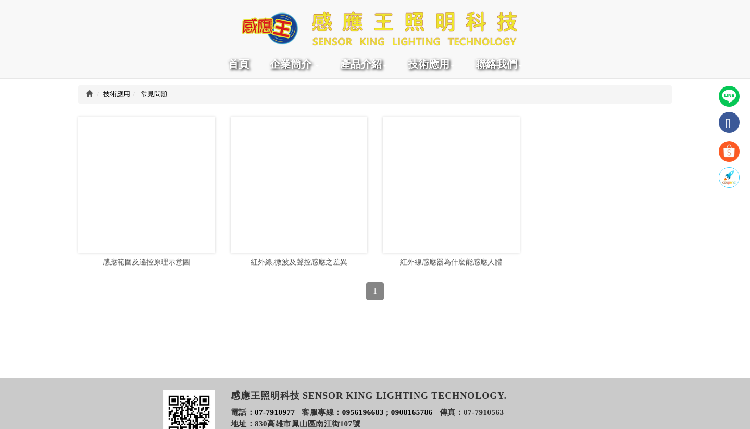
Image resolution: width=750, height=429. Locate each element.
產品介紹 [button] (363, 64)
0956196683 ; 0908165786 (387, 412)
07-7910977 (275, 412)
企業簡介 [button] (294, 64)
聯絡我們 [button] (499, 64)
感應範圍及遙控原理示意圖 (146, 266)
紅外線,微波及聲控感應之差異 (299, 266)
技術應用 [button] (431, 64)
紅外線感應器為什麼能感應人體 (451, 266)
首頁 (238, 64)
